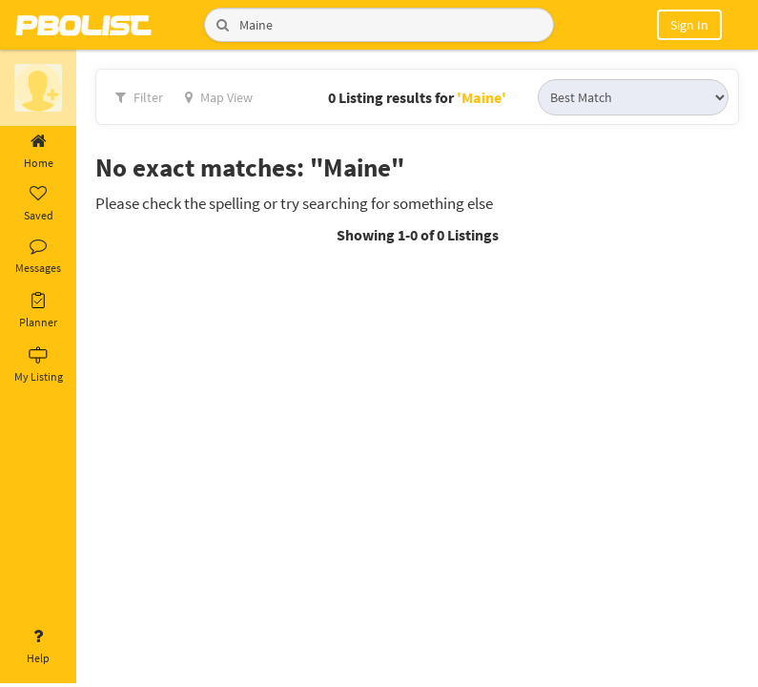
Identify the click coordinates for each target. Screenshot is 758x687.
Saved (38, 204)
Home (38, 152)
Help (38, 647)
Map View (219, 97)
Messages (38, 257)
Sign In (689, 24)
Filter (139, 97)
